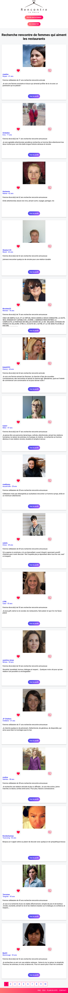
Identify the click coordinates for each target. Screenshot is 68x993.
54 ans (11, 662)
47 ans (10, 428)
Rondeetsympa (8, 836)
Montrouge (7, 955)
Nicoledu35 (7, 309)
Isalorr (5, 426)
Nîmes (5, 662)
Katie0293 (6, 367)
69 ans (10, 545)
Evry (4, 135)
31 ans (12, 721)
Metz (4, 428)
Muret (5, 252)
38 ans (11, 779)
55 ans (9, 604)
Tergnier (6, 896)
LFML (5, 602)
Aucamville (7, 486)
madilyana (6, 484)
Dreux (5, 545)
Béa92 (5, 953)
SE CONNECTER (34, 24)
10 (45, 984)
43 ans (12, 896)
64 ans (11, 369)
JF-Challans (7, 719)
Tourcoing (6, 838)
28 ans (14, 486)
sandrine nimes (8, 660)
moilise (5, 777)
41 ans (10, 76)
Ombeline (6, 133)
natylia (5, 543)
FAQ (39, 990)
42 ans (13, 838)
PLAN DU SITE (52, 990)
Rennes (5, 311)
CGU (44, 990)
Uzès (4, 604)
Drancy (5, 369)
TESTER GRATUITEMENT (34, 17)
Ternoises (6, 894)
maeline (5, 74)
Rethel (5, 193)
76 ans (11, 311)
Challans (6, 721)
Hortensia (6, 191)
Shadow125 (7, 250)
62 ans (10, 193)
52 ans (14, 955)
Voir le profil (34, 96)
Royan (5, 76)
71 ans (9, 135)
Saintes (5, 779)
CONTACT (62, 990)
